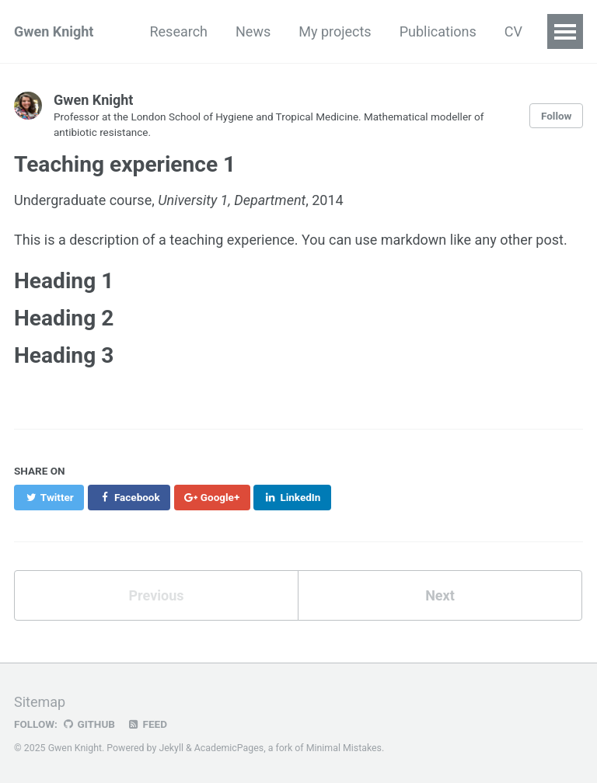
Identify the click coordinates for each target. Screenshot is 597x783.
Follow (556, 116)
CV (513, 31)
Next (440, 595)
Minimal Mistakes (344, 748)
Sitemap (39, 702)
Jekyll (171, 748)
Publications (438, 31)
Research (178, 31)
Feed (147, 724)
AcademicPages (229, 748)
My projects (334, 31)
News (253, 31)
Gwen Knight (53, 31)
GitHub (88, 724)
